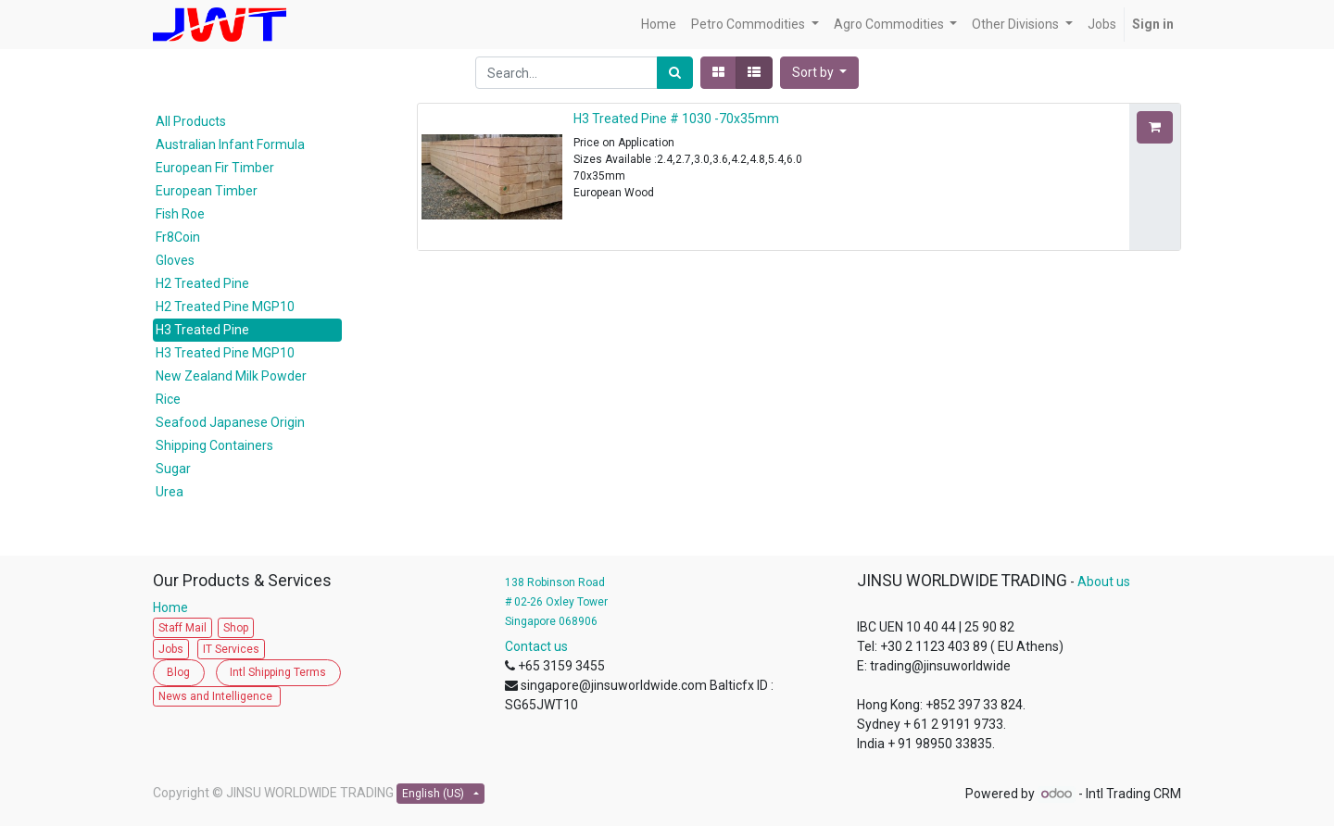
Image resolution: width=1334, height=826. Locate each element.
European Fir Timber (215, 167)
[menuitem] (659, 24)
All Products (191, 121)
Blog (178, 672)
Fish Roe (180, 213)
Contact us (536, 646)
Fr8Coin (178, 237)
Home (174, 607)
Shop (235, 627)
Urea (169, 491)
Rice (168, 399)
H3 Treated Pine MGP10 (225, 352)
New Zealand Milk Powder (231, 376)
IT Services (231, 649)
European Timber (207, 190)
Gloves (175, 260)
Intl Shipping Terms (278, 672)
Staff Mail (182, 627)
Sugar (173, 468)
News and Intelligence (216, 696)
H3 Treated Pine (202, 329)
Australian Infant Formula (230, 144)
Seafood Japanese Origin (230, 422)
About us (1103, 581)
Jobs (170, 649)
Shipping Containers (214, 445)
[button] (820, 72)
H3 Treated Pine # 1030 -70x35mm (676, 118)
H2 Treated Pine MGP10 (225, 306)
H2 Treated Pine (202, 283)
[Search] (675, 72)
